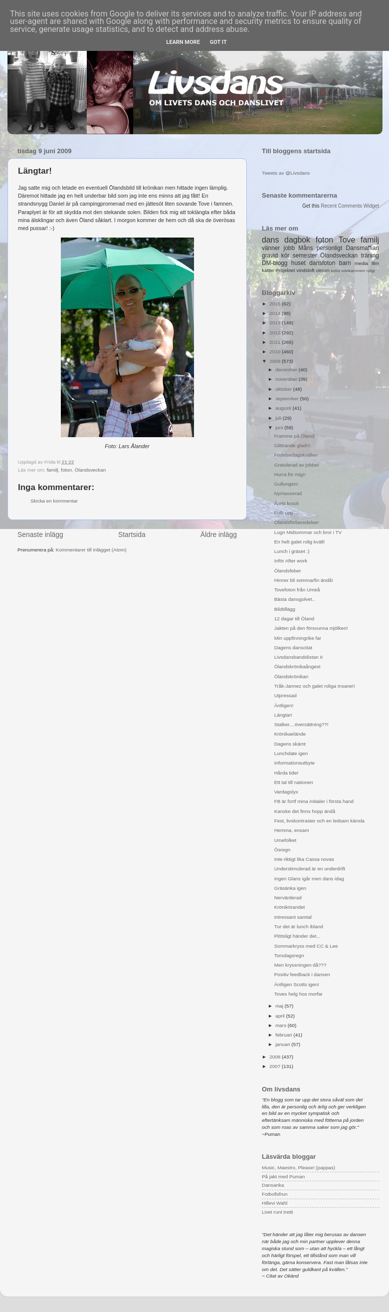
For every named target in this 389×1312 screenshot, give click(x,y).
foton (66, 470)
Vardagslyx (286, 791)
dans (270, 240)
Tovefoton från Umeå (297, 589)
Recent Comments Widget (350, 206)
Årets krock (286, 503)
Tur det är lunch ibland (298, 926)
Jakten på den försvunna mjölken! (311, 628)
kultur (335, 270)
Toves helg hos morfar (298, 994)
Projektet (285, 270)
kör (285, 255)
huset (298, 263)
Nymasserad (288, 493)
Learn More (183, 42)
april (280, 1016)
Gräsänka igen (290, 888)
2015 (275, 303)
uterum (323, 270)
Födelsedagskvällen (296, 455)
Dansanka (273, 1185)
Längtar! (283, 715)
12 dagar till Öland (294, 618)
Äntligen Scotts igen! (296, 984)
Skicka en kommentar (54, 501)
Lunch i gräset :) (292, 551)
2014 (275, 313)
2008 (275, 1056)
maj (280, 1006)
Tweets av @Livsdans (286, 173)
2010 (275, 351)
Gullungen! (286, 484)
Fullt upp (283, 513)
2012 (275, 332)
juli (279, 418)
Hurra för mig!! (290, 474)
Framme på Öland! (294, 436)
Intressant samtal (293, 917)
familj (52, 470)
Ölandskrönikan (291, 676)
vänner (271, 248)
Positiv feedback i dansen (302, 974)
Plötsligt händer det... (297, 936)
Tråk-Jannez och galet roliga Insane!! (314, 686)
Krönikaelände (290, 734)
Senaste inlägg (40, 534)
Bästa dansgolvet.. (294, 599)
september (287, 398)
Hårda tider (286, 773)
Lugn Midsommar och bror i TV (308, 532)
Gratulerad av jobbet (296, 465)
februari (284, 1035)
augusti (284, 408)
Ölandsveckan (90, 470)
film (375, 263)
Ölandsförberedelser (296, 522)
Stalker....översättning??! (301, 724)
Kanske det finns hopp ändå (304, 811)
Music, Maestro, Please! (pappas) (298, 1167)
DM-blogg (274, 263)
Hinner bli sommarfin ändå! (303, 580)
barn (345, 263)
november (287, 379)
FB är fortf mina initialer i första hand (314, 801)
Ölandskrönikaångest (297, 666)
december (287, 369)
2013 (275, 322)
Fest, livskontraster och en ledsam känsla (319, 820)
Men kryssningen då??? (300, 965)
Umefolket (285, 840)
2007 (275, 1066)
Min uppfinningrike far (297, 638)
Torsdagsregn (289, 955)
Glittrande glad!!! (292, 445)
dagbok (297, 240)
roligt (371, 270)
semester (305, 255)
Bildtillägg (284, 609)
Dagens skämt (290, 744)
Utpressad (285, 695)
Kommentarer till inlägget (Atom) (91, 549)
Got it (218, 42)
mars (281, 1025)
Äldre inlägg (218, 534)
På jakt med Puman (283, 1176)
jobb (289, 248)
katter (268, 270)
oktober (284, 389)
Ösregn (282, 849)
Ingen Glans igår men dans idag (309, 878)
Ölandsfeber (287, 570)
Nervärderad (288, 897)
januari (283, 1044)
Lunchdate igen (291, 753)
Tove (347, 240)
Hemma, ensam (291, 830)
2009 (275, 361)
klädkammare (353, 270)
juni (279, 427)
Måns (305, 248)
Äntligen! (283, 705)
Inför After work (290, 560)
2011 (275, 342)
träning (370, 255)
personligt (330, 248)
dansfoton (322, 263)
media (361, 263)
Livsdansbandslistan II (298, 657)
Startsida (132, 534)
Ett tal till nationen (293, 782)
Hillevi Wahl (274, 1203)
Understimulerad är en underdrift (309, 868)
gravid (270, 255)
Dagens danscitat (293, 647)
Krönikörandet (289, 907)
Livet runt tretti (277, 1212)
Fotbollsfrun (275, 1194)
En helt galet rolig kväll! (299, 541)
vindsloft (305, 270)
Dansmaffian (362, 248)
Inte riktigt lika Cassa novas (304, 859)
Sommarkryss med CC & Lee (306, 946)
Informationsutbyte (294, 763)
